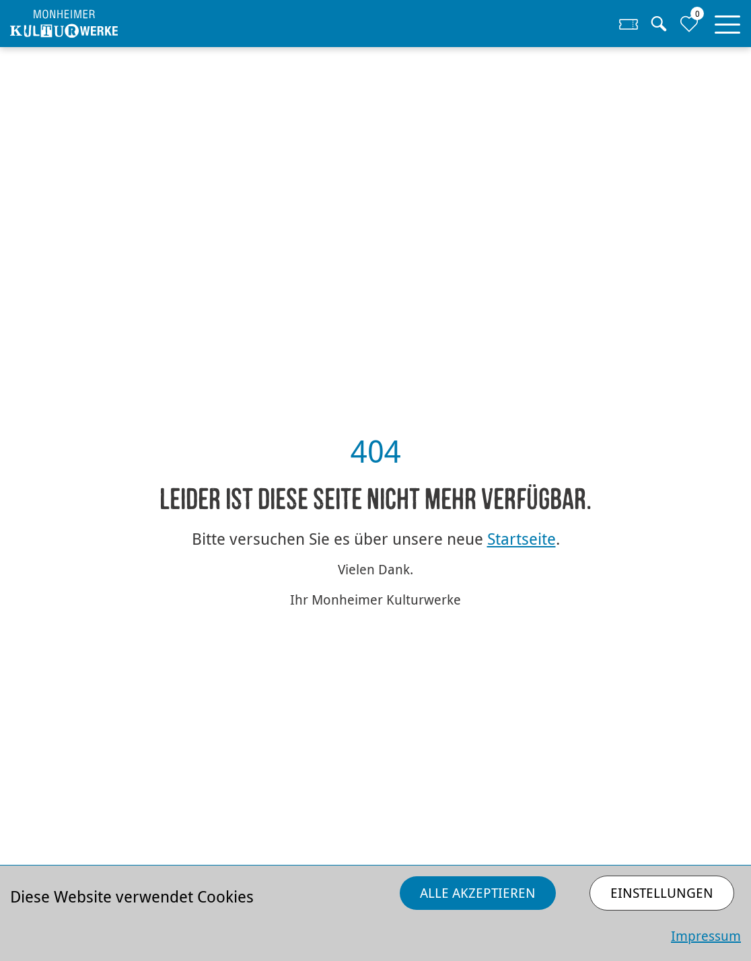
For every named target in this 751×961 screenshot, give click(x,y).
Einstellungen (661, 893)
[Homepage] (101, 23)
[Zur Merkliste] (689, 23)
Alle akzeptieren (478, 893)
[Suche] (658, 23)
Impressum (706, 936)
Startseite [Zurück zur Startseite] (521, 538)
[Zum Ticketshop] (629, 23)
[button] (727, 21)
